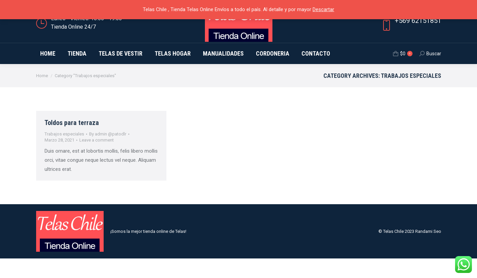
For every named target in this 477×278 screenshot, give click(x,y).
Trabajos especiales (64, 153)
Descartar (323, 9)
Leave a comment (96, 159)
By (107, 153)
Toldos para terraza (72, 142)
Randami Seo (428, 250)
